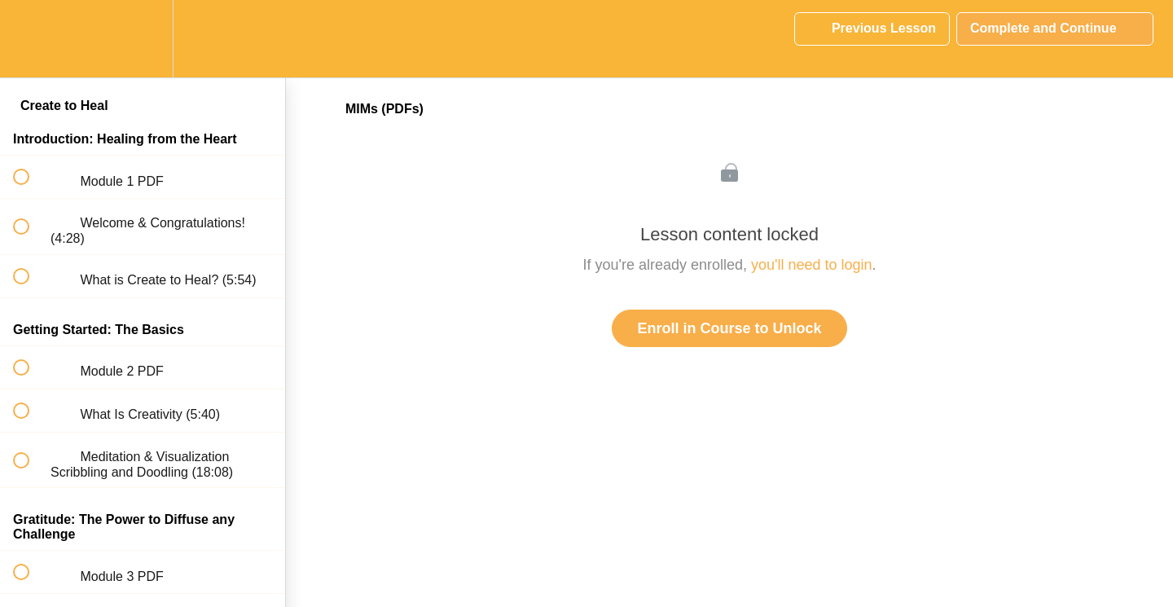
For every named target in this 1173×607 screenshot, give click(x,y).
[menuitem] (142, 38)
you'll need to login (811, 265)
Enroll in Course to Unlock (729, 328)
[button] (30, 38)
